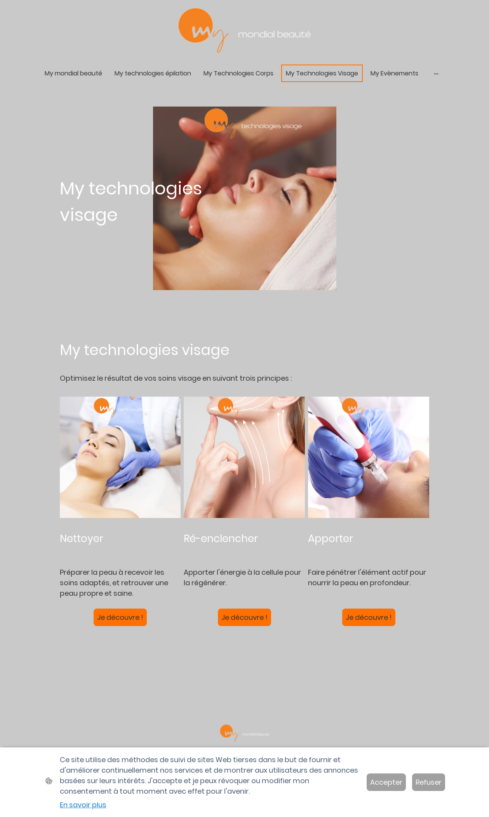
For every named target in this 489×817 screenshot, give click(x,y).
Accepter (386, 782)
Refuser (429, 782)
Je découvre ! (120, 617)
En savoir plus (83, 805)
